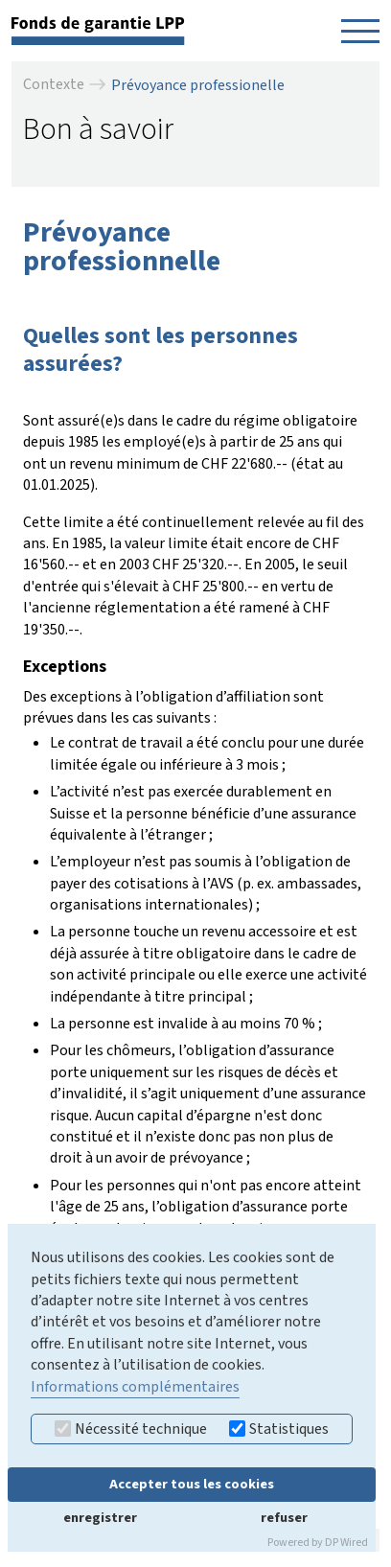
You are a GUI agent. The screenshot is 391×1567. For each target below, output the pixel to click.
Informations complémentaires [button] (135, 1386)
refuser (284, 1518)
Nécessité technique (131, 1429)
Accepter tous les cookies (191, 1484)
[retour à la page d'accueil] (98, 29)
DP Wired (346, 1542)
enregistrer (100, 1518)
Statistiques (279, 1429)
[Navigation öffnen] (360, 31)
